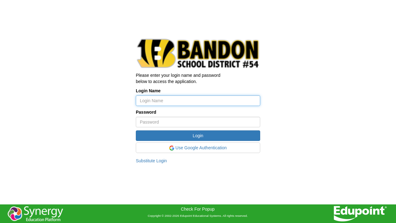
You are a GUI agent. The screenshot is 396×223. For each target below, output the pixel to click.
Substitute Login (151, 160)
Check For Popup (198, 209)
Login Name (148, 90)
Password (146, 112)
